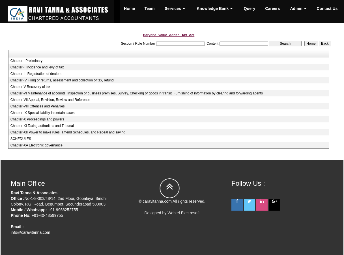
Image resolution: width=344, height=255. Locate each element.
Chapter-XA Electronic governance (36, 145)
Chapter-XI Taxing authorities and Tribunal (42, 126)
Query (249, 8)
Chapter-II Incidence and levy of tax (37, 67)
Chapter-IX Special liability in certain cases (42, 113)
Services (175, 8)
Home (129, 8)
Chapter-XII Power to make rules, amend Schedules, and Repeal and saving (67, 132)
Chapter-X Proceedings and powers (37, 119)
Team (150, 8)
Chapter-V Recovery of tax (30, 87)
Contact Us (327, 8)
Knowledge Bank (215, 8)
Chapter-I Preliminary (26, 61)
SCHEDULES (20, 139)
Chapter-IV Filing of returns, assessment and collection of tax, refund (62, 80)
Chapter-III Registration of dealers (35, 74)
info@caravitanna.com (30, 232)
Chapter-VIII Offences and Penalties (37, 106)
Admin (298, 8)
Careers (272, 8)
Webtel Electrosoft (183, 213)
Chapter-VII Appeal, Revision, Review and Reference (50, 100)
